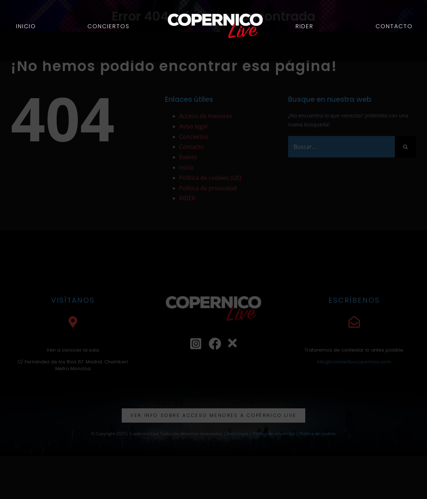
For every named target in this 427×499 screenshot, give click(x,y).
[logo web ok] (216, 9)
